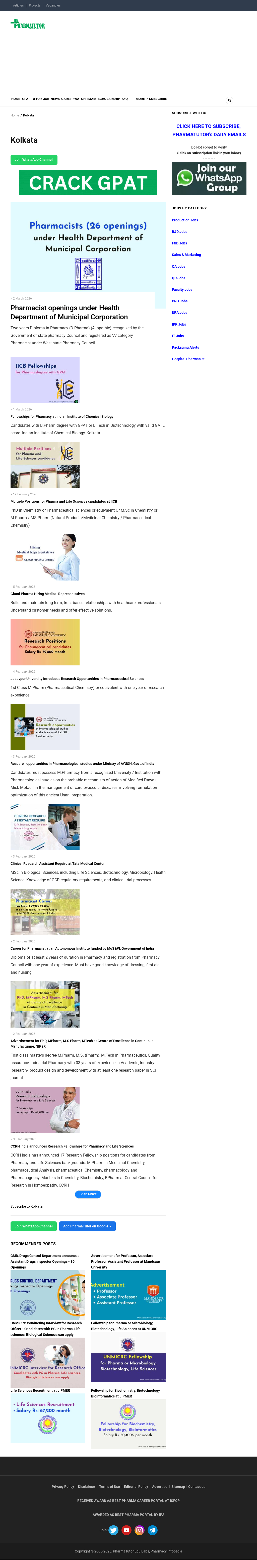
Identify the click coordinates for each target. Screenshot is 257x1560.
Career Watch (94, 101)
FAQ (159, 101)
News (71, 101)
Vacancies (53, 5)
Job (57, 101)
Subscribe (201, 101)
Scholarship (139, 101)
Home (18, 101)
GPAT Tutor (38, 101)
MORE (180, 101)
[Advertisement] (148, 51)
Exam (117, 101)
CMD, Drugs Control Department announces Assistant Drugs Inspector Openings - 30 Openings (45, 1261)
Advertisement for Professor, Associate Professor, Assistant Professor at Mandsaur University (125, 1261)
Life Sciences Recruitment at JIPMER (40, 1390)
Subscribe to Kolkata (27, 1206)
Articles (18, 5)
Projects (35, 5)
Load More (88, 1194)
